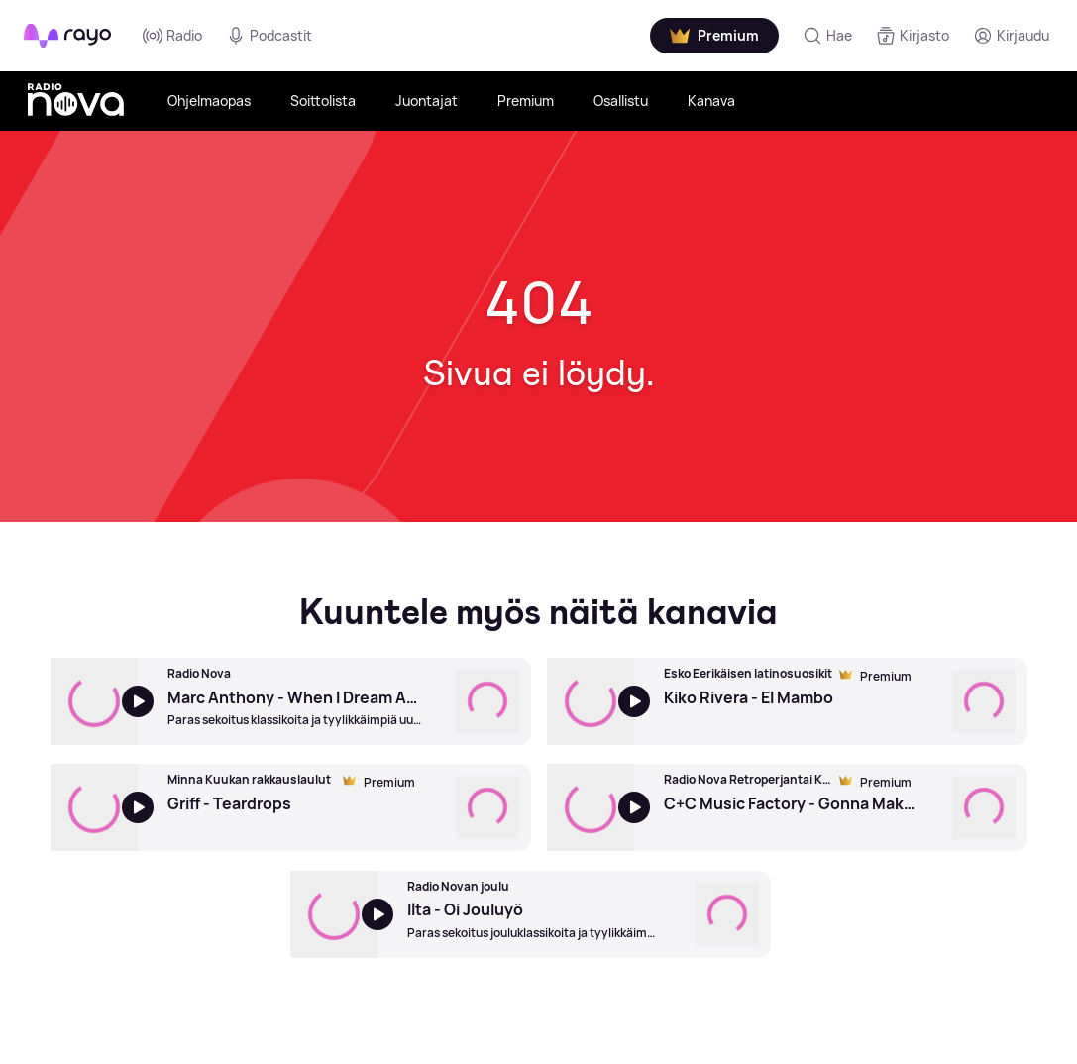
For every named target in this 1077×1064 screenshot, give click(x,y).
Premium (525, 100)
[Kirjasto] (912, 35)
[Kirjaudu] (1011, 35)
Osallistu (620, 100)
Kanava (711, 100)
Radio (172, 36)
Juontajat (426, 100)
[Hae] (827, 35)
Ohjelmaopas (209, 100)
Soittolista (323, 100)
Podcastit (269, 36)
